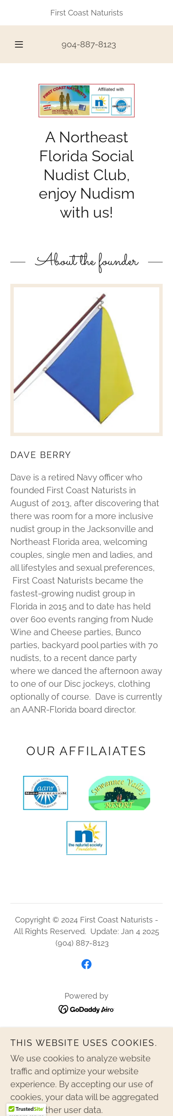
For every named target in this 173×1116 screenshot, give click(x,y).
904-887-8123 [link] (89, 44)
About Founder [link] (86, 1058)
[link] (86, 100)
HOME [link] (86, 1033)
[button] (19, 44)
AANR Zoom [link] (86, 1046)
